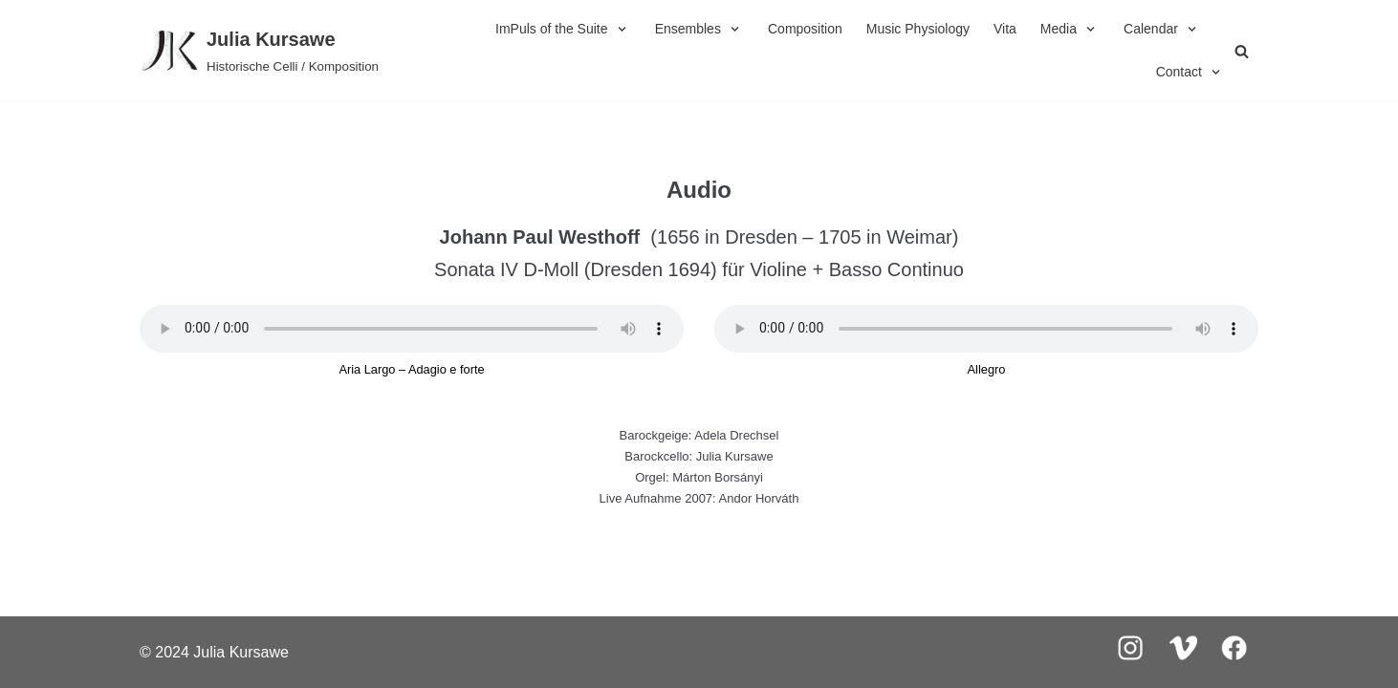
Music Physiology (918, 28)
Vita (1005, 28)
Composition (805, 28)
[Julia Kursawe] (259, 50)
